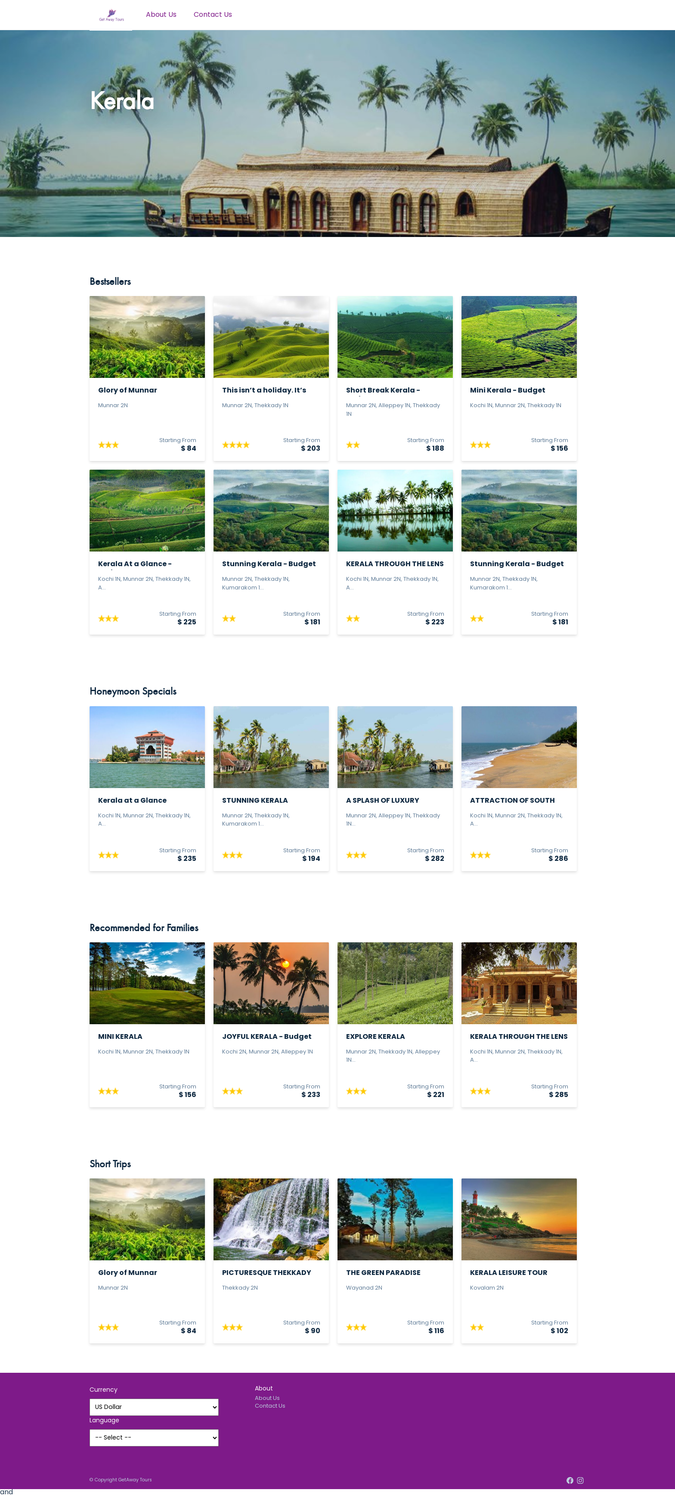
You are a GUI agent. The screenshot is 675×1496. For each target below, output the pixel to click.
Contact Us (213, 15)
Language (104, 1421)
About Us (161, 15)
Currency (104, 1390)
